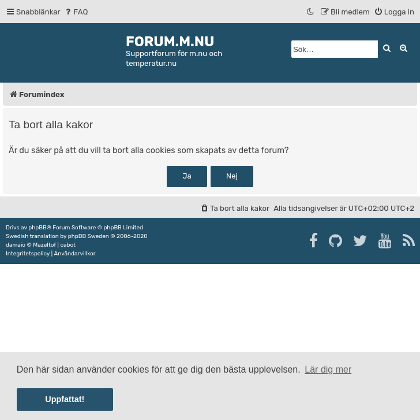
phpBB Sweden (88, 236)
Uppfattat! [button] (64, 399)
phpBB (37, 227)
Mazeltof (44, 244)
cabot (68, 244)
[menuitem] (75, 11)
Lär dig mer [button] (328, 369)
